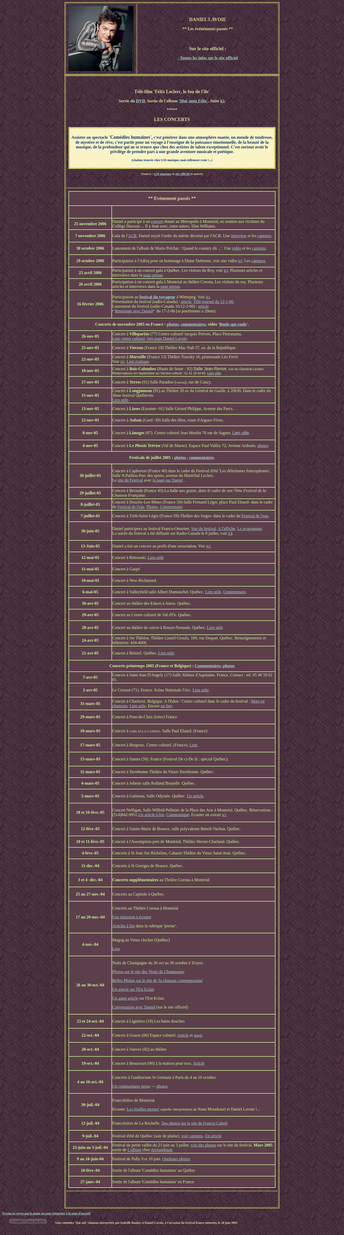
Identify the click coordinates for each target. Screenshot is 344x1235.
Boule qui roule (233, 324)
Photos (152, 507)
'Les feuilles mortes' (143, 1109)
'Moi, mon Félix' (193, 101)
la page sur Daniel (168, 480)
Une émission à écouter (131, 917)
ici (222, 101)
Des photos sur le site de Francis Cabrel (194, 1123)
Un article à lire (151, 814)
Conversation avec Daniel (133, 1007)
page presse (153, 275)
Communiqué (177, 814)
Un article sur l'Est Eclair (133, 989)
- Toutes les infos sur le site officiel (208, 58)
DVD (140, 101)
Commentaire (171, 507)
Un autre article (125, 998)
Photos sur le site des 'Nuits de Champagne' (148, 971)
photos (172, 324)
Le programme (249, 528)
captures (264, 236)
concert (157, 221)
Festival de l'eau (130, 507)
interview (239, 236)
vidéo (236, 248)
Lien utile (214, 373)
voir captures (192, 1136)
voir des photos (203, 1145)
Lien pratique (138, 361)
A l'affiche (226, 528)
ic (229, 533)
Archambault (162, 1150)
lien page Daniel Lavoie (167, 338)
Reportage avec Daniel (134, 311)
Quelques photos (176, 1159)
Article (183, 1035)
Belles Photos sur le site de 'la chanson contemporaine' (157, 980)
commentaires (193, 324)
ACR (132, 236)
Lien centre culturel (128, 338)
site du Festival (130, 480)
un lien (166, 706)
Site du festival (203, 528)
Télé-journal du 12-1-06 (213, 301)
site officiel (182, 174)
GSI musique (162, 174)
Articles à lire (123, 926)
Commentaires (208, 666)
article (186, 301)
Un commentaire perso (131, 1086)
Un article (195, 796)
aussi (198, 1035)
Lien (193, 745)
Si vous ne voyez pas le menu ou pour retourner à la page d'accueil (46, 1213)
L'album (134, 1150)
